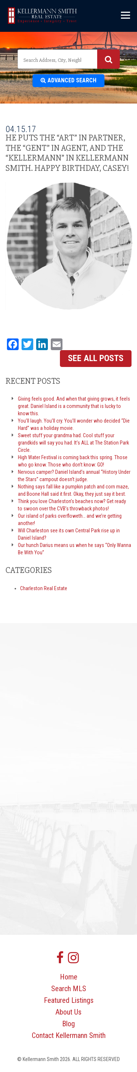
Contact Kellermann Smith (69, 1035)
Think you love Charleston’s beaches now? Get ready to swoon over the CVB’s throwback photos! (72, 504)
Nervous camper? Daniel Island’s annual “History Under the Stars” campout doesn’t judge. (74, 475)
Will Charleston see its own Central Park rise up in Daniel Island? (69, 534)
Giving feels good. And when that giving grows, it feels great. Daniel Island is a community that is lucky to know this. (74, 406)
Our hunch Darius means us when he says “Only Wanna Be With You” (74, 548)
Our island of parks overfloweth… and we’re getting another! (70, 519)
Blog (68, 1023)
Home (68, 977)
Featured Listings (69, 1000)
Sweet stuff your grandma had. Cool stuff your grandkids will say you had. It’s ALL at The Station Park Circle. (73, 442)
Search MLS (68, 988)
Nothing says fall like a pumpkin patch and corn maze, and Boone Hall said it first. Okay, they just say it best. (73, 490)
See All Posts (95, 358)
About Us (68, 1012)
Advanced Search (68, 80)
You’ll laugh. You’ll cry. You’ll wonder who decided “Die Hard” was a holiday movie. (74, 424)
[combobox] (69, 59)
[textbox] (53, 60)
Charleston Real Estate (43, 588)
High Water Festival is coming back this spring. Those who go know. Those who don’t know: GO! (73, 461)
